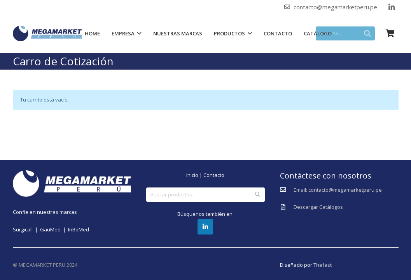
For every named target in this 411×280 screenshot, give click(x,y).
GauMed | (54, 229)
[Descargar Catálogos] (287, 207)
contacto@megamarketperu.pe (335, 7)
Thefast (322, 264)
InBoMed (78, 229)
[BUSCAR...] (349, 33)
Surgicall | (26, 229)
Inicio (192, 175)
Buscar (257, 194)
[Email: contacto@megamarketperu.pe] (287, 190)
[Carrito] (390, 33)
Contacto (213, 175)
